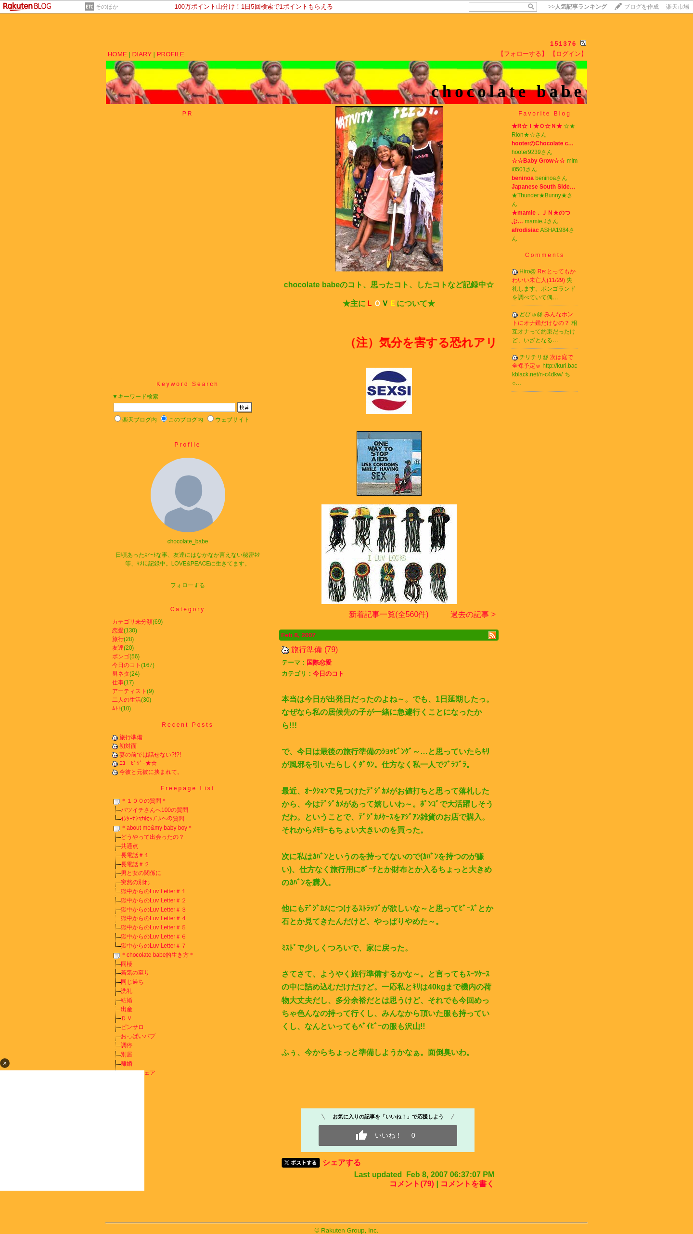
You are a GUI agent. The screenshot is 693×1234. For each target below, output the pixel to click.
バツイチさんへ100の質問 (154, 810)
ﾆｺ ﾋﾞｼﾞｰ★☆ (138, 763)
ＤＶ (126, 1018)
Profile (187, 444)
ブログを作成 (641, 6)
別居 (126, 1054)
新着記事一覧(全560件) (388, 614)
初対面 (128, 746)
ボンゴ (120, 656)
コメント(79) (411, 1184)
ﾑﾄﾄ (116, 708)
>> (577, 6)
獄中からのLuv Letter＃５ (154, 927)
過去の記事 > (473, 614)
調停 (126, 1045)
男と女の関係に (141, 873)
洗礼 (126, 991)
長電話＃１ (135, 855)
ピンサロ (132, 1027)
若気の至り (135, 972)
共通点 (129, 846)
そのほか (106, 6)
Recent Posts (187, 724)
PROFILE (170, 54)
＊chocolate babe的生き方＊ (157, 954)
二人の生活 (126, 699)
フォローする (187, 585)
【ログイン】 (568, 53)
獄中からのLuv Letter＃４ (154, 918)
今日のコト (126, 665)
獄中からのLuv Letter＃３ (154, 909)
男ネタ (120, 673)
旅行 (118, 639)
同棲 (126, 964)
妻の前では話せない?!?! (150, 754)
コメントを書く (467, 1184)
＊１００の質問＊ (144, 800)
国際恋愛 (319, 662)
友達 (118, 647)
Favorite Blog (544, 113)
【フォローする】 (523, 53)
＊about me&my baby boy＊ (157, 827)
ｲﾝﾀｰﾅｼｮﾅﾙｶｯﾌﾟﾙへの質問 (152, 818)
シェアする (341, 1162)
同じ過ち (132, 981)
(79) (331, 649)
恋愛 (118, 630)
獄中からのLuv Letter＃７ (154, 945)
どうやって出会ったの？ (152, 837)
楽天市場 (677, 6)
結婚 (126, 1000)
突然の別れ (135, 882)
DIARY (142, 54)
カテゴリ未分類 (132, 621)
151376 (563, 43)
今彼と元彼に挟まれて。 (151, 772)
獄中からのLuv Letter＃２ (154, 900)
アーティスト (129, 691)
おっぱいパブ (138, 1036)
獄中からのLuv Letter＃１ (154, 891)
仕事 (118, 682)
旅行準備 (130, 737)
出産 (126, 1009)
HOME (117, 54)
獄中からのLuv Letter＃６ (154, 936)
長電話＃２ (135, 864)
